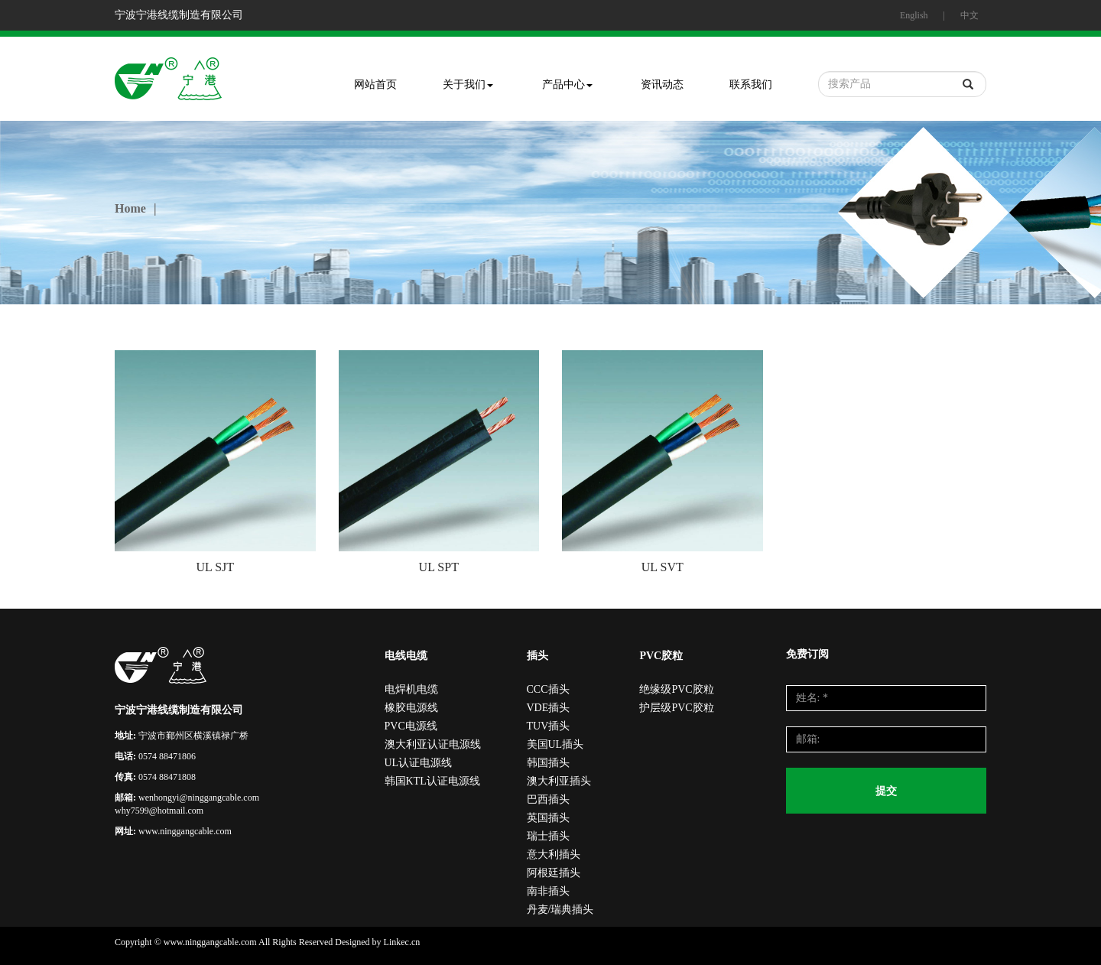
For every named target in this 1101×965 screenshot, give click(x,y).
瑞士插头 (548, 836)
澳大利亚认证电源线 (433, 744)
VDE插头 (548, 707)
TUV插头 (548, 726)
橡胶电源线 (411, 707)
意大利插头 (553, 854)
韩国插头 (548, 762)
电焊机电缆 (411, 689)
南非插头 (548, 891)
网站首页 (375, 84)
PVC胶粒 (661, 655)
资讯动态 (662, 84)
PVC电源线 (411, 726)
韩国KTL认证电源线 (432, 781)
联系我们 (750, 84)
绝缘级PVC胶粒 (676, 689)
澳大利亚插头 (559, 781)
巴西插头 (548, 799)
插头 (537, 655)
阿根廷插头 (553, 873)
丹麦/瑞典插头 (560, 909)
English (914, 15)
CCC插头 (548, 689)
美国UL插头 (555, 744)
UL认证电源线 (419, 762)
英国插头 (548, 818)
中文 (969, 15)
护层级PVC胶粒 (676, 707)
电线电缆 (406, 655)
